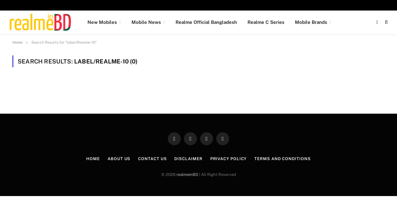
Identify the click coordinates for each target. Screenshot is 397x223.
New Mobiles (102, 22)
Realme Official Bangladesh (206, 22)
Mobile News (146, 22)
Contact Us (152, 158)
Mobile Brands (311, 22)
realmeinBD (187, 174)
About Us (119, 158)
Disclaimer (188, 158)
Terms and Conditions (282, 158)
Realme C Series (266, 22)
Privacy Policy (228, 158)
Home (93, 158)
